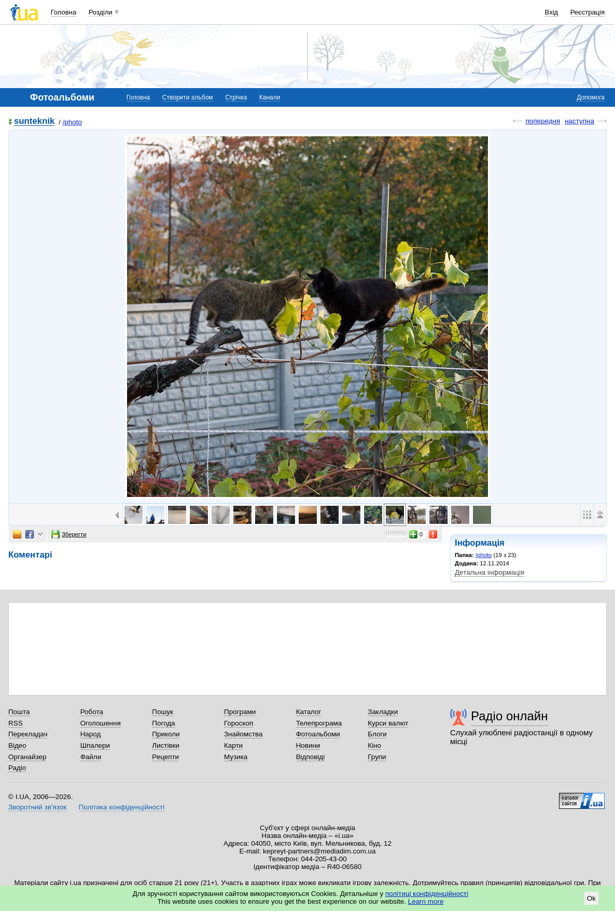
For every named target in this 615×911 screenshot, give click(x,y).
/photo (72, 122)
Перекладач (27, 734)
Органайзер (27, 757)
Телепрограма (319, 723)
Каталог (309, 712)
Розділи (101, 12)
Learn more (426, 901)
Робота (91, 712)
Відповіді (310, 757)
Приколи (165, 734)
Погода (163, 723)
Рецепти (165, 757)
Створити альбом (187, 97)
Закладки (383, 712)
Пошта (19, 712)
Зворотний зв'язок (37, 807)
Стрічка (236, 97)
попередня (542, 121)
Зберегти (69, 534)
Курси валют (388, 723)
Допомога (591, 97)
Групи (377, 757)
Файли (91, 757)
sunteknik (34, 121)
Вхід (551, 12)
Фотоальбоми (318, 734)
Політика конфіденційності (121, 807)
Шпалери (95, 745)
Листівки (165, 745)
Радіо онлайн (509, 716)
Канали (270, 97)
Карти (233, 745)
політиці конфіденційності (426, 894)
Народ (90, 734)
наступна (579, 121)
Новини (308, 745)
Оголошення (100, 723)
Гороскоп (238, 723)
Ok (591, 898)
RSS (15, 723)
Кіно (374, 745)
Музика (235, 757)
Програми (240, 712)
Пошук (162, 712)
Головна (63, 12)
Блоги (377, 734)
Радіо (17, 768)
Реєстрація (587, 12)
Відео (17, 745)
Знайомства (243, 734)
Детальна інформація (489, 572)
